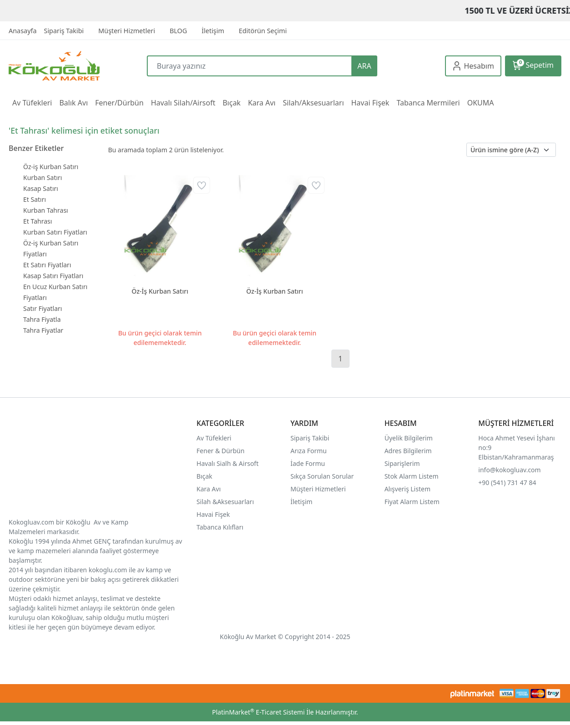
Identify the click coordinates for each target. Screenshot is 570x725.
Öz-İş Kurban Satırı (159, 291)
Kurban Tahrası (45, 210)
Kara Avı (208, 489)
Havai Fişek (213, 514)
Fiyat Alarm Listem (412, 501)
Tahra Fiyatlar (43, 330)
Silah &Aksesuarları (225, 501)
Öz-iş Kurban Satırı (50, 166)
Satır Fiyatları (42, 308)
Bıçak (205, 476)
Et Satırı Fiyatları (47, 264)
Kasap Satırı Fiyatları (53, 275)
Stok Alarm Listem (412, 476)
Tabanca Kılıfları (220, 527)
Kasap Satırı (40, 188)
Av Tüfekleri (213, 438)
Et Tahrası (37, 221)
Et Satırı (34, 199)
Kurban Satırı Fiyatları (55, 232)
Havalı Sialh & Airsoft (227, 463)
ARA (364, 66)
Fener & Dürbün (220, 450)
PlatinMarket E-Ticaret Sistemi (258, 712)
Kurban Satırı (42, 177)
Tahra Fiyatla (42, 319)
